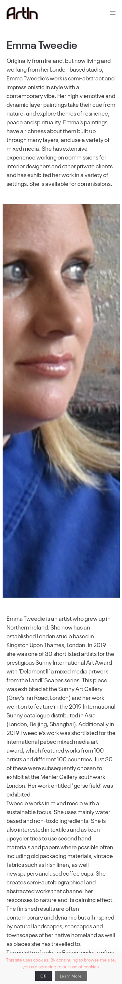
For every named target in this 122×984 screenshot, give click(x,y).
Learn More (71, 975)
